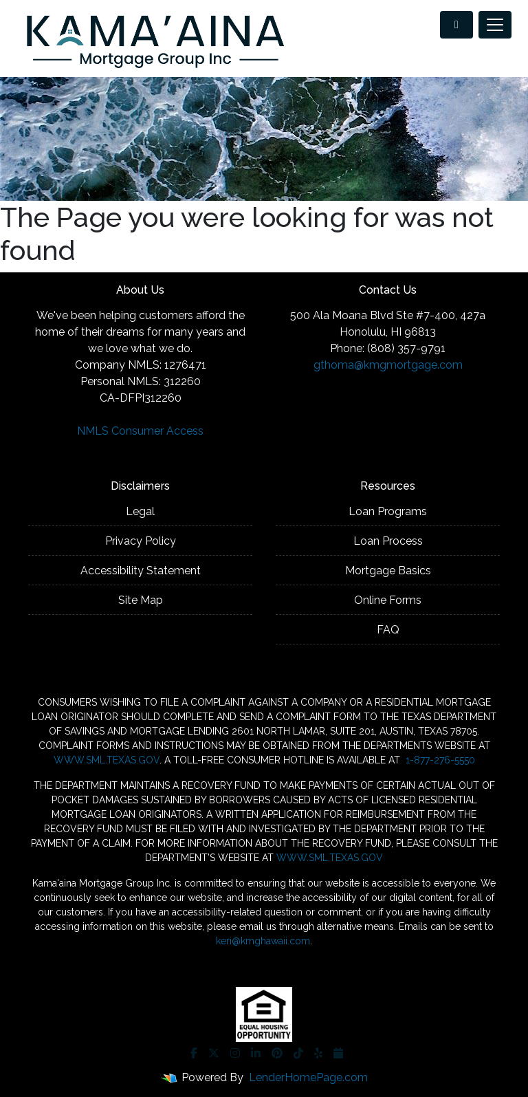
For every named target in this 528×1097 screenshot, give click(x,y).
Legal (140, 511)
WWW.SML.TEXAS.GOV (107, 759)
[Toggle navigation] (495, 25)
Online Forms (387, 600)
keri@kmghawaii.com (263, 940)
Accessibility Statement (140, 570)
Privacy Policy (140, 540)
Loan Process (388, 540)
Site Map (140, 600)
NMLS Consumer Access (140, 430)
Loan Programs (388, 511)
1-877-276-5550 (439, 759)
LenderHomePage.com (308, 1077)
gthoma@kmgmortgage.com (388, 364)
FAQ (388, 629)
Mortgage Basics (388, 570)
